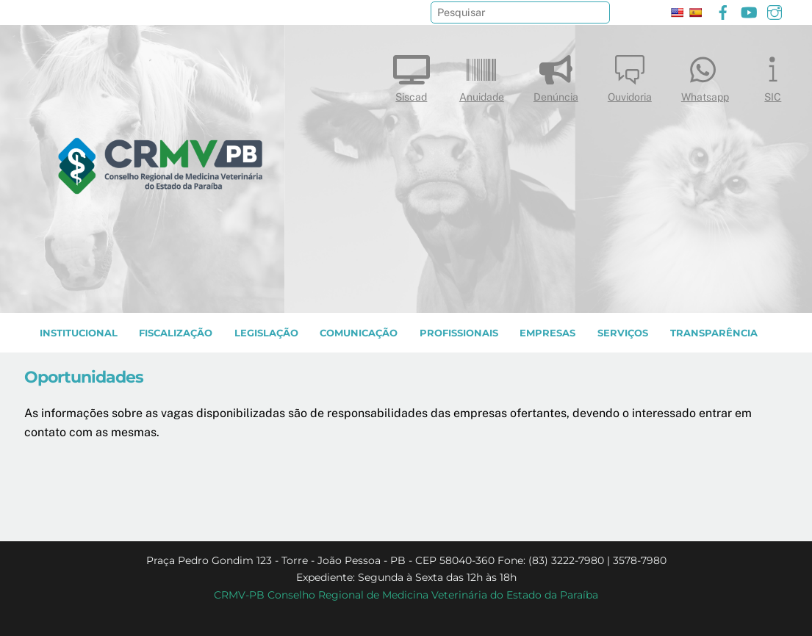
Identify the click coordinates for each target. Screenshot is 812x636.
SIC (773, 75)
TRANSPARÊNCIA (714, 333)
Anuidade (481, 75)
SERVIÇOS (622, 333)
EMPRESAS (547, 333)
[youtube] (748, 10)
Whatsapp (705, 75)
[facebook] (723, 10)
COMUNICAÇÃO (359, 333)
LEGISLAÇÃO (266, 333)
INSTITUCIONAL (79, 333)
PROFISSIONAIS (459, 333)
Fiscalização (175, 333)
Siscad (411, 75)
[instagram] (774, 10)
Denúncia (555, 75)
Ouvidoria (630, 75)
